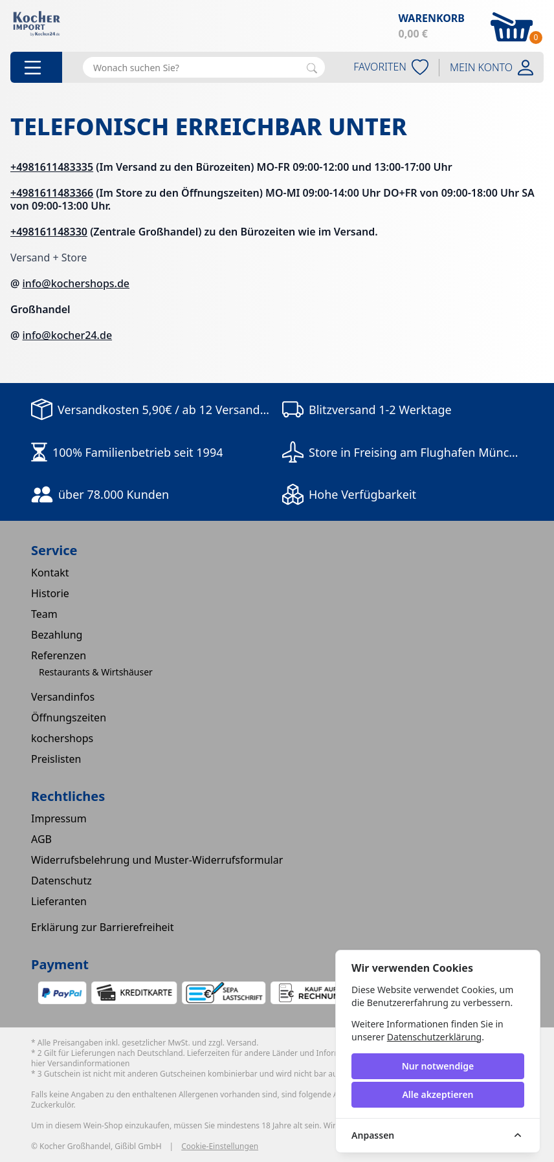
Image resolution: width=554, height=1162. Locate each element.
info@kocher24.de (68, 335)
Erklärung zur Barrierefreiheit (102, 927)
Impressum (59, 818)
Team (44, 614)
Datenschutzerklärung (434, 1037)
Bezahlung (56, 635)
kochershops (62, 738)
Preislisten (56, 759)
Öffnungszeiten (68, 717)
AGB (41, 839)
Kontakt (50, 572)
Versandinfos (62, 697)
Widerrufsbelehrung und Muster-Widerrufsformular (157, 860)
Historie (50, 593)
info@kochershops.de (76, 283)
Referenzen (58, 655)
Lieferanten (59, 901)
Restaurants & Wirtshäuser (96, 672)
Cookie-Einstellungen (219, 1146)
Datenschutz (61, 880)
